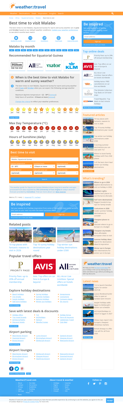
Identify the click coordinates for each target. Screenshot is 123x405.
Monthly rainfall (15, 173)
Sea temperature (62, 167)
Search (61, 13)
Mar (23, 50)
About (20, 386)
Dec (76, 50)
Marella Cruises (42, 326)
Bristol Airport (18, 344)
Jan (12, 50)
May (35, 50)
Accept (110, 400)
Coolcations (64, 300)
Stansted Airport (18, 341)
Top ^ (28, 377)
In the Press (29, 395)
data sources (61, 195)
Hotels (55, 390)
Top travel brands (19, 321)
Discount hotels (18, 326)
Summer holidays (42, 300)
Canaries (68, 386)
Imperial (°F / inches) (32, 201)
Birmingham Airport (44, 341)
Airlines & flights (18, 323)
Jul (47, 50)
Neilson (39, 323)
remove (53, 98)
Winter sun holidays (43, 305)
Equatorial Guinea (28, 18)
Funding (32, 392)
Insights (52, 13)
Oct (65, 50)
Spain (67, 390)
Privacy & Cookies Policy (31, 402)
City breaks (16, 300)
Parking (56, 392)
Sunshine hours (39, 167)
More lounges (14, 366)
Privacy (20, 390)
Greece (67, 388)
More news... (88, 337)
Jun (41, 50)
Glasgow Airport (66, 341)
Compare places (66, 302)
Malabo (38, 18)
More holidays (15, 309)
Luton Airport (41, 339)
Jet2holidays (40, 321)
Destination (14, 160)
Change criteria (14, 121)
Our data (32, 386)
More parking (14, 348)
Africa (17, 18)
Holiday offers (17, 318)
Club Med (63, 326)
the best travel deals (101, 268)
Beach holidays (18, 298)
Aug (53, 50)
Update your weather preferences (65, 30)
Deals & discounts (72, 41)
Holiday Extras (65, 318)
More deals (13, 330)
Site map (21, 394)
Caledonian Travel (67, 323)
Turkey (67, 392)
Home (11, 18)
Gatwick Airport (66, 339)
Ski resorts (64, 305)
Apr (29, 50)
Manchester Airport (20, 339)
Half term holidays (19, 305)
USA (66, 394)
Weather (13, 13)
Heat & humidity (62, 173)
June (22, 91)
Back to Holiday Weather (17, 377)
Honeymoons (65, 298)
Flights (55, 388)
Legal (20, 392)
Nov (70, 50)
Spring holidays (42, 298)
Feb (17, 50)
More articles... (88, 171)
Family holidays (18, 302)
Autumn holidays (42, 302)
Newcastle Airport (67, 344)
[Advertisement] (81, 6)
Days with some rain (40, 173)
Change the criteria (22, 105)
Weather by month (16, 41)
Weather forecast (30, 41)
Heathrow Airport (43, 362)
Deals (34, 13)
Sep (59, 50)
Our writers (33, 388)
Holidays (56, 386)
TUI (37, 318)
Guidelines (32, 390)
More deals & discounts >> (92, 108)
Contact (20, 388)
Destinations (24, 13)
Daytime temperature (17, 167)
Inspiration (42, 13)
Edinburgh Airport (43, 344)
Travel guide (58, 41)
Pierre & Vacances (67, 321)
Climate (55, 394)
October (31, 91)
